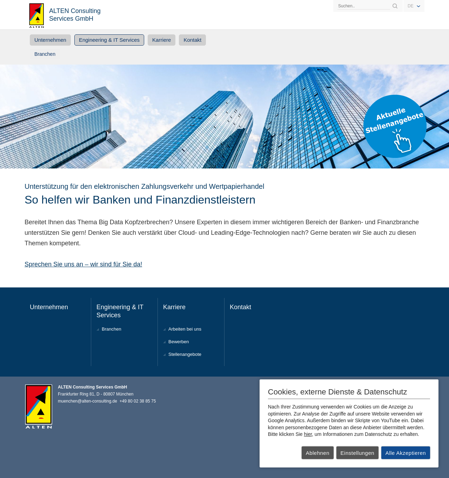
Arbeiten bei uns (184, 329)
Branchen (44, 54)
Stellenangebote (184, 354)
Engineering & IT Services (109, 40)
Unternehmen (50, 40)
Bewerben (178, 341)
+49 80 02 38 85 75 (138, 401)
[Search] (363, 5)
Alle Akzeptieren (406, 453)
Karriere (161, 40)
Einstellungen (358, 453)
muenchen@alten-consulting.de (87, 401)
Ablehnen (317, 453)
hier (308, 434)
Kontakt (192, 40)
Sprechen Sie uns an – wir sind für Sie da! (83, 264)
